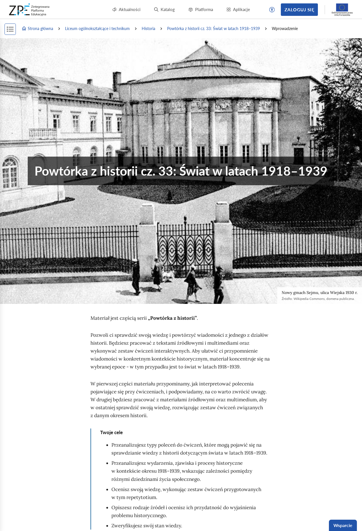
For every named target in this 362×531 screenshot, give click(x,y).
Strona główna (37, 28)
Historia (148, 28)
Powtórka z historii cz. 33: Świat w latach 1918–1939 (213, 28)
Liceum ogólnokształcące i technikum (97, 28)
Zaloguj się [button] (299, 9)
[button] (272, 10)
